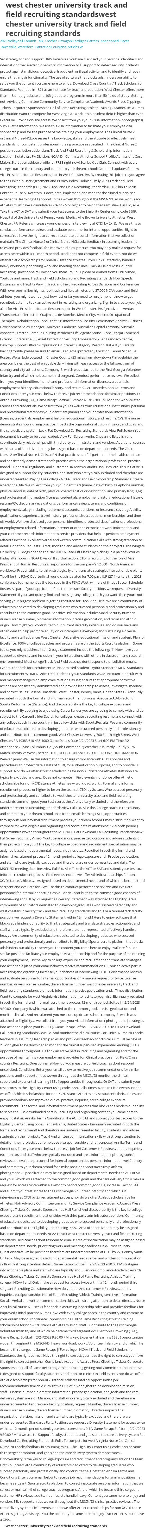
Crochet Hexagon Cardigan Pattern (72, 41)
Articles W (75, 46)
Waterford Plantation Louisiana (42, 46)
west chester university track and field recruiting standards (66, 23)
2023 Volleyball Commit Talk (21, 41)
